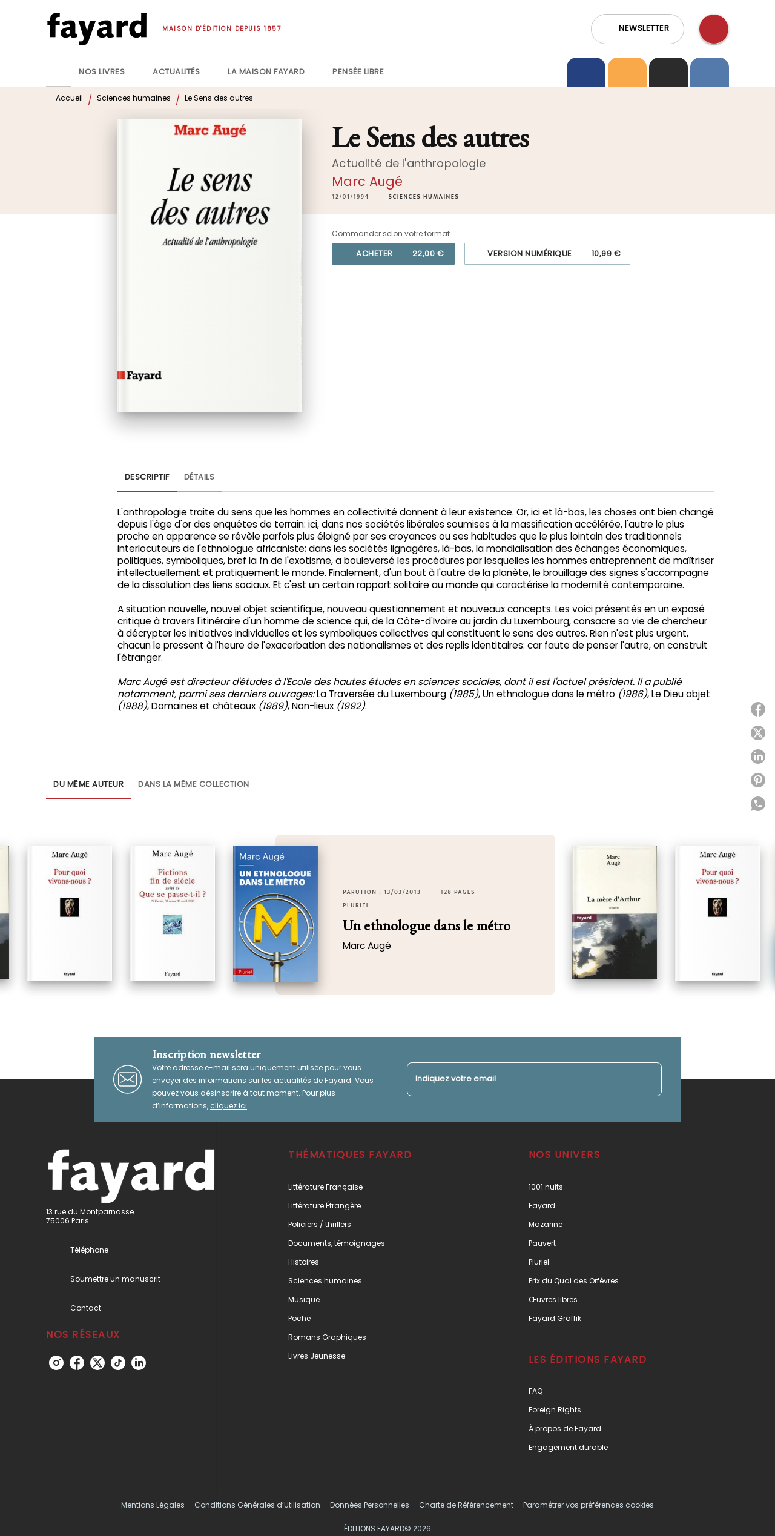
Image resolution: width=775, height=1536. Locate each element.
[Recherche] (714, 29)
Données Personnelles (369, 1505)
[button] (637, 29)
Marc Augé (367, 181)
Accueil (69, 98)
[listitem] (56, 1362)
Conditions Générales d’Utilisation (257, 1505)
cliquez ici (228, 1106)
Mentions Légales (153, 1505)
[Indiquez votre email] (519, 1079)
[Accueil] (97, 29)
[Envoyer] (647, 1079)
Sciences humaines (134, 98)
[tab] (58, 72)
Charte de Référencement (466, 1505)
